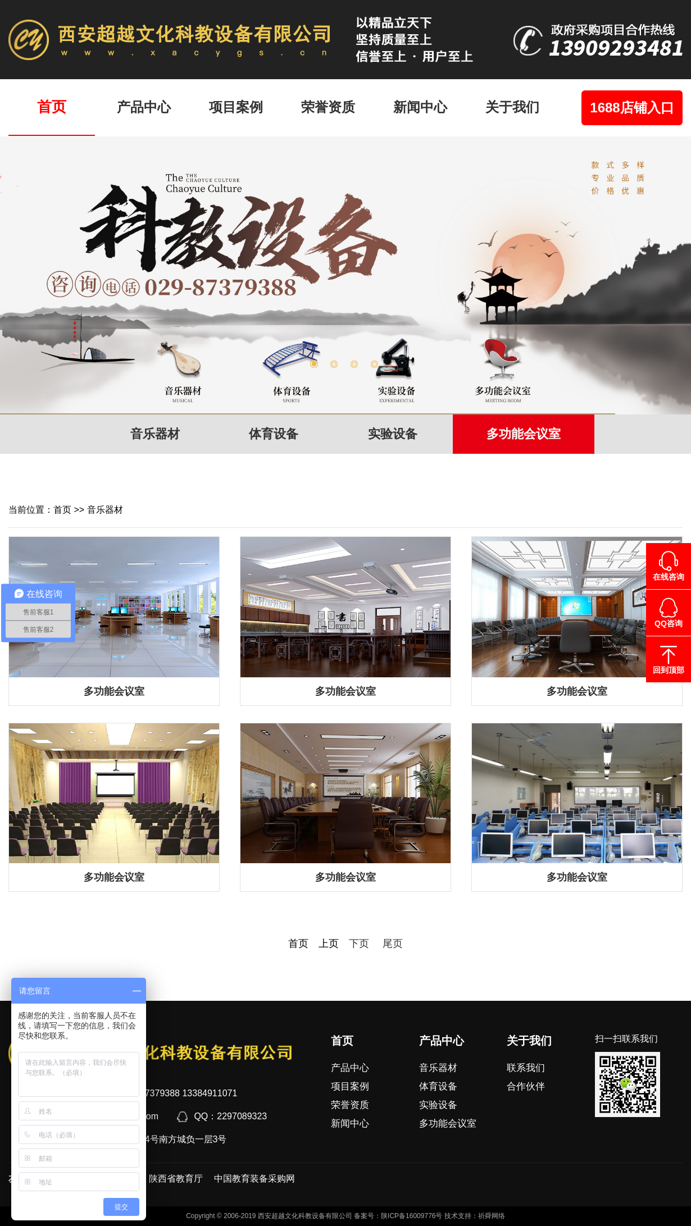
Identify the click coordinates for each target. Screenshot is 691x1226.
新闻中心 (420, 107)
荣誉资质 (328, 107)
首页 (51, 106)
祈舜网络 (491, 1216)
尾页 (387, 943)
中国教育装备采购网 (254, 1178)
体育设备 (273, 434)
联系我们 (526, 1068)
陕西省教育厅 (176, 1178)
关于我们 (512, 107)
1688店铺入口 (632, 107)
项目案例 (236, 107)
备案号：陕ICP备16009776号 (398, 1216)
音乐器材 (155, 434)
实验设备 (392, 434)
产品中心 (144, 107)
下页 (359, 943)
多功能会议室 (524, 434)
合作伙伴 (526, 1086)
